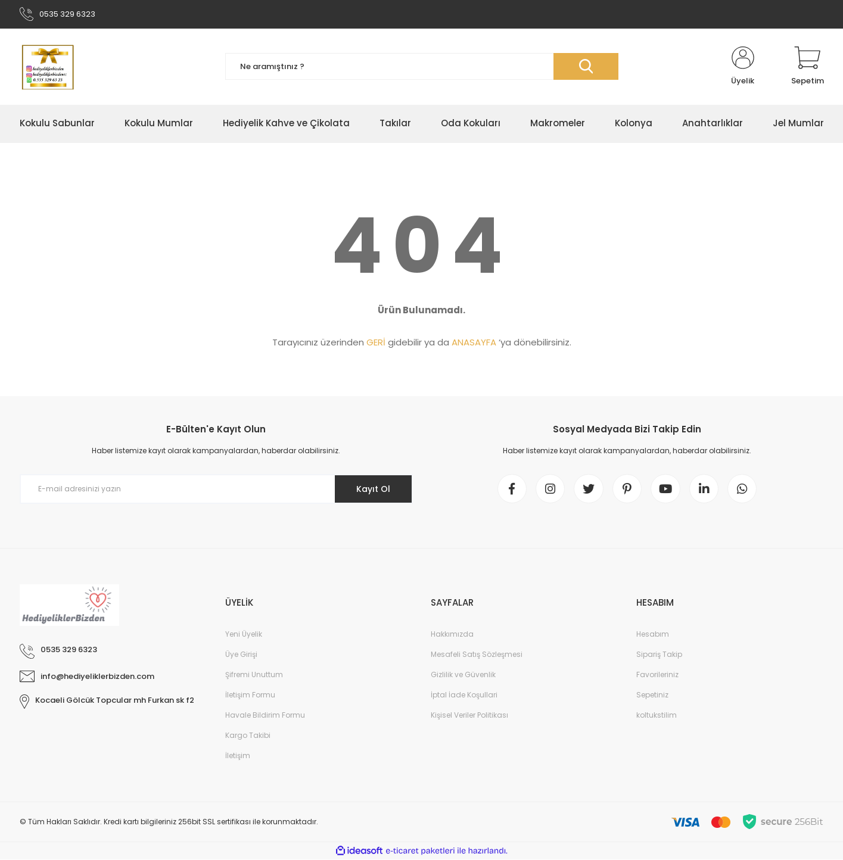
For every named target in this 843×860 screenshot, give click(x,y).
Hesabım (652, 635)
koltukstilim (656, 716)
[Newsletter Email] (216, 489)
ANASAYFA (474, 342)
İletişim (237, 756)
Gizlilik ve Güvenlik (463, 675)
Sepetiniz (652, 695)
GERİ (375, 342)
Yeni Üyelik (243, 635)
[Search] (421, 67)
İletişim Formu (250, 695)
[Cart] (807, 66)
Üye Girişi (241, 655)
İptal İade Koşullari (464, 695)
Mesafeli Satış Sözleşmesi (476, 655)
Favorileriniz (657, 675)
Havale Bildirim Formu (265, 716)
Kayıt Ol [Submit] (373, 489)
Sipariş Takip (659, 655)
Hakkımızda (452, 635)
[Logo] (47, 67)
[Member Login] (742, 66)
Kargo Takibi (247, 736)
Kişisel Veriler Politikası (469, 716)
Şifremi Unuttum (254, 675)
